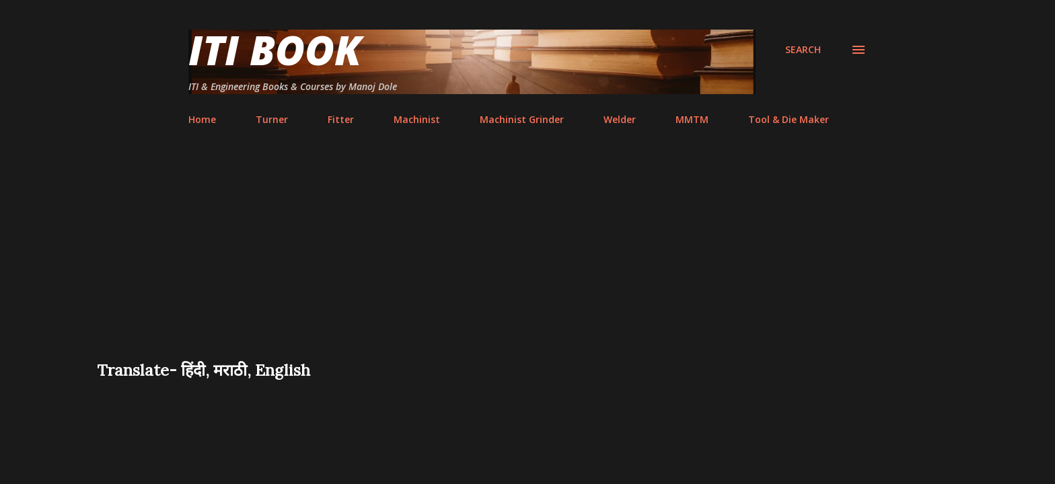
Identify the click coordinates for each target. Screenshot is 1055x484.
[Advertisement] (527, 258)
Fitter (341, 119)
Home (202, 119)
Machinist (417, 119)
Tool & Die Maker (788, 119)
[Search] (803, 50)
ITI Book (274, 49)
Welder (620, 119)
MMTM (692, 119)
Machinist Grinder (522, 119)
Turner (272, 119)
